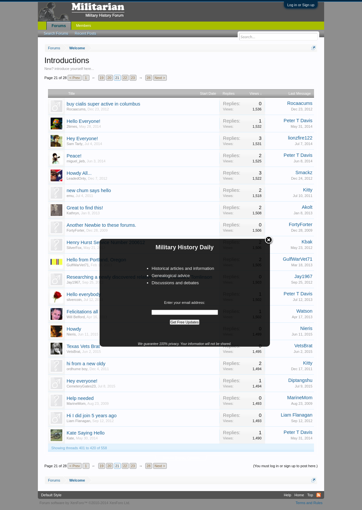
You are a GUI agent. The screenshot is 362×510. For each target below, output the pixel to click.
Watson (304, 311)
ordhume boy (77, 369)
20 (109, 78)
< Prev (74, 78)
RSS (318, 495)
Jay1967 (73, 282)
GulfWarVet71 (78, 265)
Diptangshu (300, 380)
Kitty (308, 189)
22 (125, 78)
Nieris (71, 334)
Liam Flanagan (78, 421)
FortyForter (75, 230)
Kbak (307, 241)
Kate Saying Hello (86, 433)
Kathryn (73, 213)
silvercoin (74, 300)
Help (287, 495)
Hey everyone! (82, 381)
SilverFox (74, 248)
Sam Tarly (75, 144)
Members (83, 25)
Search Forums (56, 33)
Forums (59, 26)
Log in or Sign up (300, 5)
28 (148, 78)
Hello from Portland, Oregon (96, 259)
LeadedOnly (76, 178)
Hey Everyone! (82, 138)
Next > (160, 78)
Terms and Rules (309, 503)
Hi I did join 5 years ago (92, 415)
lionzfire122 (300, 137)
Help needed (80, 398)
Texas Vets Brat (83, 346)
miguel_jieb (76, 161)
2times (72, 126)
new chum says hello (89, 190)
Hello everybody (84, 294)
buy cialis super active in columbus (103, 104)
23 (133, 78)
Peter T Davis (298, 120)
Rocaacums (76, 109)
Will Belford (76, 317)
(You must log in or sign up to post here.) (285, 466)
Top (310, 495)
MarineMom (76, 403)
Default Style (51, 495)
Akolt (307, 207)
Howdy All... (79, 173)
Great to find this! (85, 207)
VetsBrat (73, 352)
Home (299, 495)
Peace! (74, 155)
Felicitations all (82, 311)
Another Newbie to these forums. (101, 225)
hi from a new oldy (86, 363)
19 (101, 78)
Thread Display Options (181, 458)
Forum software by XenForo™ (84, 503)
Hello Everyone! (83, 121)
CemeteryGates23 (81, 386)
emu (70, 196)
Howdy (74, 329)
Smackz (303, 172)
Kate (70, 438)
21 (117, 78)
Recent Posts (85, 33)
